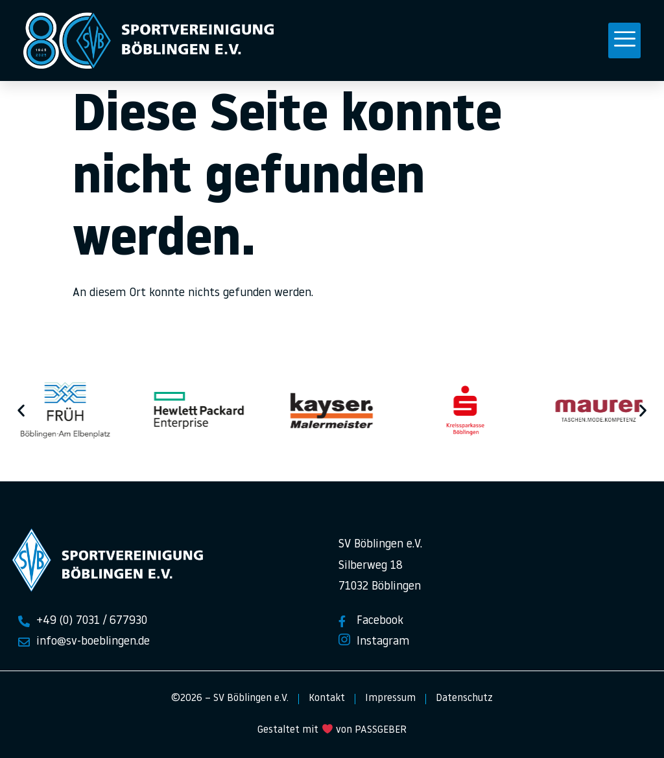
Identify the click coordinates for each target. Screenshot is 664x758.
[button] (624, 41)
